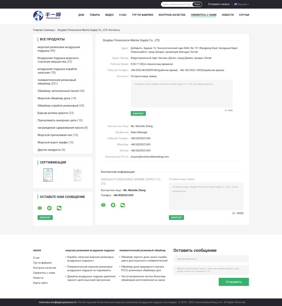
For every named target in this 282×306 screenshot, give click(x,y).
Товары (95, 14)
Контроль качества (172, 14)
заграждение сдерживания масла (60, 127)
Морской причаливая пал (55, 135)
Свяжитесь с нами (203, 14)
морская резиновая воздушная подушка (89, 250)
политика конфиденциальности (57, 302)
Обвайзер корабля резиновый (58, 105)
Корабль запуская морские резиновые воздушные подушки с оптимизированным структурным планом (90, 259)
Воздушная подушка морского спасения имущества (58, 59)
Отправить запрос (219, 4)
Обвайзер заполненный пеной (58, 91)
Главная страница (43, 30)
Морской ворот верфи (53, 142)
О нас (123, 14)
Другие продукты (49, 149)
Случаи (244, 14)
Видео (109, 14)
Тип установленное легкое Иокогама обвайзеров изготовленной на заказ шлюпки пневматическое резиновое (143, 278)
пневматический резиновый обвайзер (142, 250)
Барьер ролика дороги (53, 113)
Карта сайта (40, 282)
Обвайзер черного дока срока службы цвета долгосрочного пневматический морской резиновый (144, 259)
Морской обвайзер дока (54, 98)
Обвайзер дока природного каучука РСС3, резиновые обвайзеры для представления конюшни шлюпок (142, 269)
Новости (228, 14)
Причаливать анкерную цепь (57, 120)
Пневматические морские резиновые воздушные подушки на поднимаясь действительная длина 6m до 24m (89, 269)
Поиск (197, 4)
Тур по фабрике (142, 14)
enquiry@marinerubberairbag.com (150, 156)
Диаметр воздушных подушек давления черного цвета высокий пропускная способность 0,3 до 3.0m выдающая (91, 278)
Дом (81, 14)
